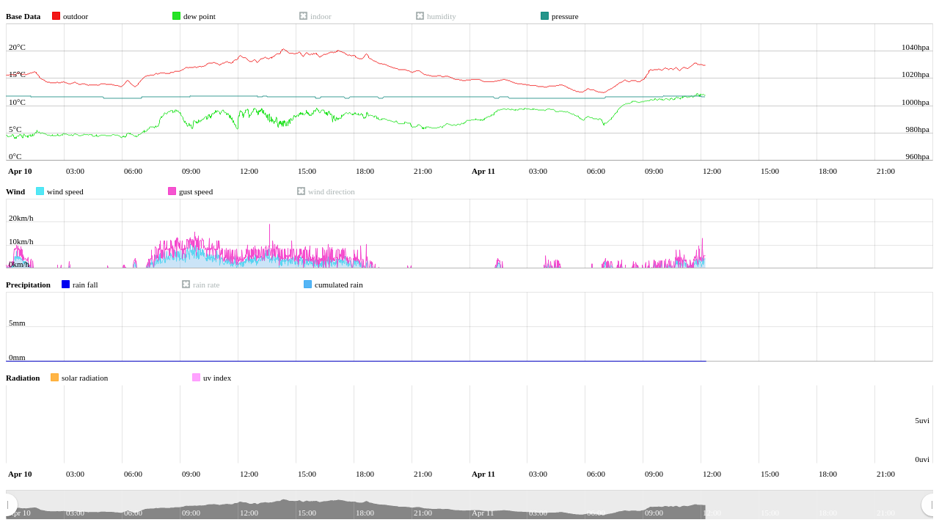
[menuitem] (469, 505)
